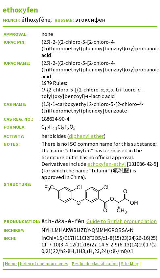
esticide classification (95, 263)
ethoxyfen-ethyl (106, 163)
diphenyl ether (86, 135)
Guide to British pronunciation (121, 221)
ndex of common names (44, 263)
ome (11, 263)
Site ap (129, 263)
